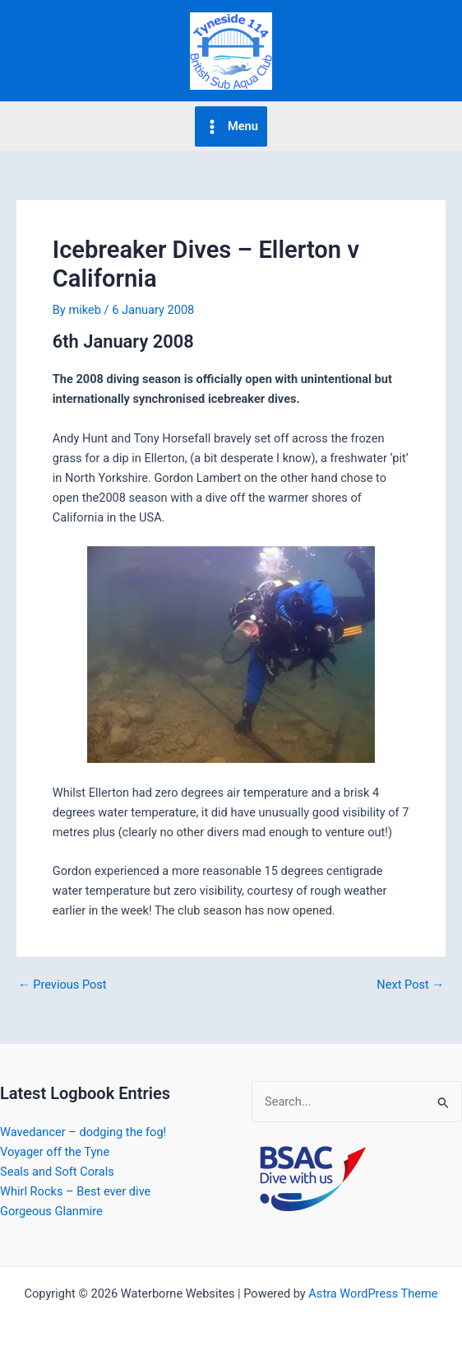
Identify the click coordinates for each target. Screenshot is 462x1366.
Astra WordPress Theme (372, 1293)
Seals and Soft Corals (57, 1171)
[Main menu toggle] (231, 126)
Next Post (410, 985)
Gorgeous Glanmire (51, 1211)
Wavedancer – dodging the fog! (83, 1132)
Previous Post (62, 985)
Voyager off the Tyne (54, 1151)
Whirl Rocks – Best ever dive (75, 1191)
